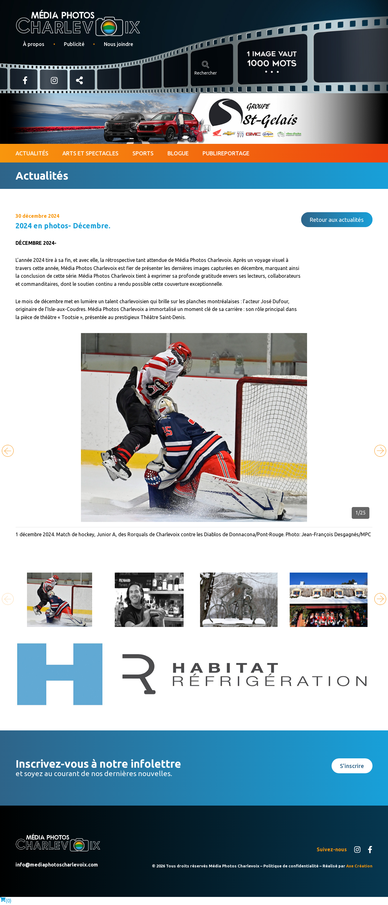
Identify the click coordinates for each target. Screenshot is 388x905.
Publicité (74, 44)
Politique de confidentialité (291, 866)
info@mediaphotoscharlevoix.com (57, 864)
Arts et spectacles (90, 153)
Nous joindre (118, 44)
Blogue (178, 153)
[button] (380, 451)
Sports (143, 153)
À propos (33, 44)
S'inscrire (352, 766)
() (5, 901)
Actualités (32, 153)
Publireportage (226, 153)
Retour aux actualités (337, 220)
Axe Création (359, 866)
